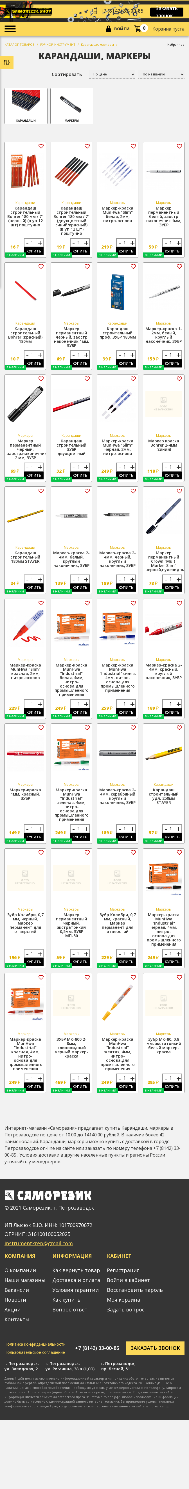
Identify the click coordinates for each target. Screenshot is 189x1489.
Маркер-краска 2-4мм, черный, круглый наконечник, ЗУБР (117, 563)
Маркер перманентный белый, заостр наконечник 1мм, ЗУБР (163, 217)
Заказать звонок (170, 12)
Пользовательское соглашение (34, 1360)
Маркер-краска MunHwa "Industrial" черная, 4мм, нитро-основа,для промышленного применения (164, 935)
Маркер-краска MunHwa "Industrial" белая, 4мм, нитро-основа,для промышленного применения (72, 684)
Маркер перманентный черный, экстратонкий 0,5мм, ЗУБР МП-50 (71, 931)
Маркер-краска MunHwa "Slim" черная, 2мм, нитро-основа (117, 450)
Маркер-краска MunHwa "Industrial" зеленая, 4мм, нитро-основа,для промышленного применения (72, 809)
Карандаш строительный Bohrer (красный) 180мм (25, 337)
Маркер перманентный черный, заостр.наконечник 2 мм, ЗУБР (27, 452)
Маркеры (72, 106)
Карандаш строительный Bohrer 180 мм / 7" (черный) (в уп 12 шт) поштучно (25, 217)
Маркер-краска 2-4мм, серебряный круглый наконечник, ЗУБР (117, 801)
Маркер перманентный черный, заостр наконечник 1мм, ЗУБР (71, 339)
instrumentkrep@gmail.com (38, 1251)
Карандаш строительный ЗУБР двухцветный (71, 450)
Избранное (175, 45)
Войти (122, 29)
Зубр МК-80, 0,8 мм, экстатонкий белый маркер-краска (164, 1053)
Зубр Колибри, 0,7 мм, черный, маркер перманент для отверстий (25, 929)
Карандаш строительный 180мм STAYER (25, 560)
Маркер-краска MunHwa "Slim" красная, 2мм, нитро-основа (25, 676)
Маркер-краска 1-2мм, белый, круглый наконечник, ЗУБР (163, 337)
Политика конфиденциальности (35, 1352)
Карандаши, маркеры (97, 45)
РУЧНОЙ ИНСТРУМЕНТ (57, 45)
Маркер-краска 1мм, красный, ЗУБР (25, 799)
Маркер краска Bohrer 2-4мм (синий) (163, 447)
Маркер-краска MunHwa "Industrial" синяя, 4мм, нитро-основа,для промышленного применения (118, 682)
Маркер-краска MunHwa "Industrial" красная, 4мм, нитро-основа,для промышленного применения (25, 1061)
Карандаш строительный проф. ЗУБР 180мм (118, 334)
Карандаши (26, 106)
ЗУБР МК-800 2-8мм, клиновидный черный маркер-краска (71, 1055)
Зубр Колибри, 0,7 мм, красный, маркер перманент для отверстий (118, 929)
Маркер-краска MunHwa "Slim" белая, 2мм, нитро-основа (117, 215)
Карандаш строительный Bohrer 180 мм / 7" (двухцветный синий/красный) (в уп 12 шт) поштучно (71, 221)
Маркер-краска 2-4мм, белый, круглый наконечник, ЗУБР (71, 563)
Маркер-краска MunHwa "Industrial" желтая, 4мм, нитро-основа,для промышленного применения (118, 1061)
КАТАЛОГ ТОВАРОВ (19, 45)
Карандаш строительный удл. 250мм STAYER (164, 801)
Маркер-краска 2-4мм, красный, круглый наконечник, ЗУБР (163, 676)
